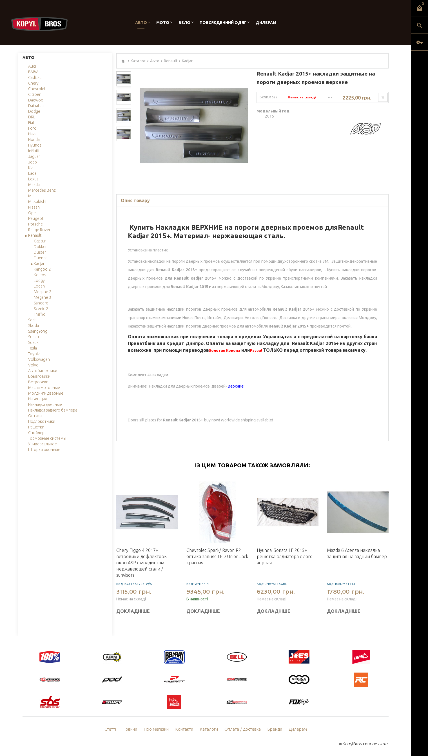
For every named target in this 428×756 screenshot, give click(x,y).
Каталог (138, 61)
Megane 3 (42, 297)
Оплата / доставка (241, 729)
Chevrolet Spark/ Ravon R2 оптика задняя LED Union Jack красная (217, 556)
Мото (162, 22)
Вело (184, 22)
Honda (34, 139)
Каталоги (210, 729)
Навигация (37, 399)
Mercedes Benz (42, 190)
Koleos (40, 275)
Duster (40, 252)
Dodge (34, 111)
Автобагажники (42, 370)
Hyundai (35, 145)
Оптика (35, 416)
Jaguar (34, 156)
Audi (32, 66)
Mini (31, 196)
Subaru (34, 337)
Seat (32, 320)
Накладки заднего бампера (52, 410)
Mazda (34, 184)
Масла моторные (44, 387)
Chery (33, 83)
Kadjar (39, 263)
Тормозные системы (47, 438)
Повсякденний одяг (223, 22)
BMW (33, 72)
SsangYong (37, 331)
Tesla (32, 348)
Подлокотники (41, 421)
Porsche (35, 224)
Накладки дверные (45, 404)
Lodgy (39, 280)
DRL (31, 117)
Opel (32, 213)
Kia (30, 167)
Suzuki (33, 342)
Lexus (33, 179)
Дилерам (266, 22)
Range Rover (39, 229)
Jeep (32, 162)
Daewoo (35, 100)
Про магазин (160, 729)
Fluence (41, 258)
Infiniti (33, 151)
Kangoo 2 (42, 269)
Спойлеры (37, 432)
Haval (32, 134)
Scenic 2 (41, 308)
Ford (32, 128)
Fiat (31, 122)
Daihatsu (36, 105)
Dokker (40, 246)
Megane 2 (42, 291)
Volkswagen (39, 359)
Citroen (34, 94)
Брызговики (39, 376)
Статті (116, 729)
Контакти (186, 729)
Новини (135, 729)
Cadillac (34, 77)
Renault (34, 235)
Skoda (33, 325)
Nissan (34, 207)
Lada (32, 173)
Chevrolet (37, 89)
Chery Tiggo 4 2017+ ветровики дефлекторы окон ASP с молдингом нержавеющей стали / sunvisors (142, 563)
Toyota (34, 354)
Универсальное (42, 444)
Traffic (39, 314)
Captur (40, 241)
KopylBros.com (359, 743)
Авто (141, 22)
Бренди (271, 729)
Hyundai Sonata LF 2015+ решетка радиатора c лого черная (285, 556)
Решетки (36, 427)
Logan (39, 286)
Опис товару (135, 200)
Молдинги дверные (45, 393)
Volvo (33, 365)
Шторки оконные (44, 449)
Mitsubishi (37, 201)
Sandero (41, 303)
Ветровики (38, 382)
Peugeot (35, 218)
